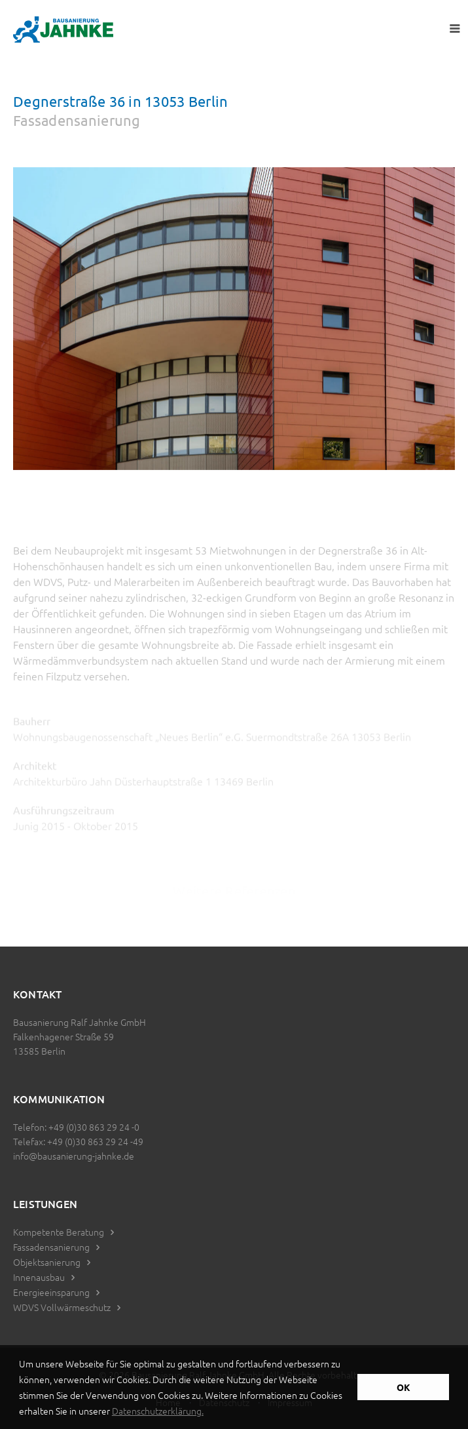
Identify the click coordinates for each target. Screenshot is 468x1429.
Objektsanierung (47, 1261)
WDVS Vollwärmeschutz (62, 1307)
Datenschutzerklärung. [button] (158, 1410)
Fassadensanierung (51, 1246)
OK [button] (403, 1387)
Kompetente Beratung (58, 1231)
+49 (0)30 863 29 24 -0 (93, 1126)
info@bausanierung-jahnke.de (73, 1155)
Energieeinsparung (51, 1292)
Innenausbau (39, 1276)
